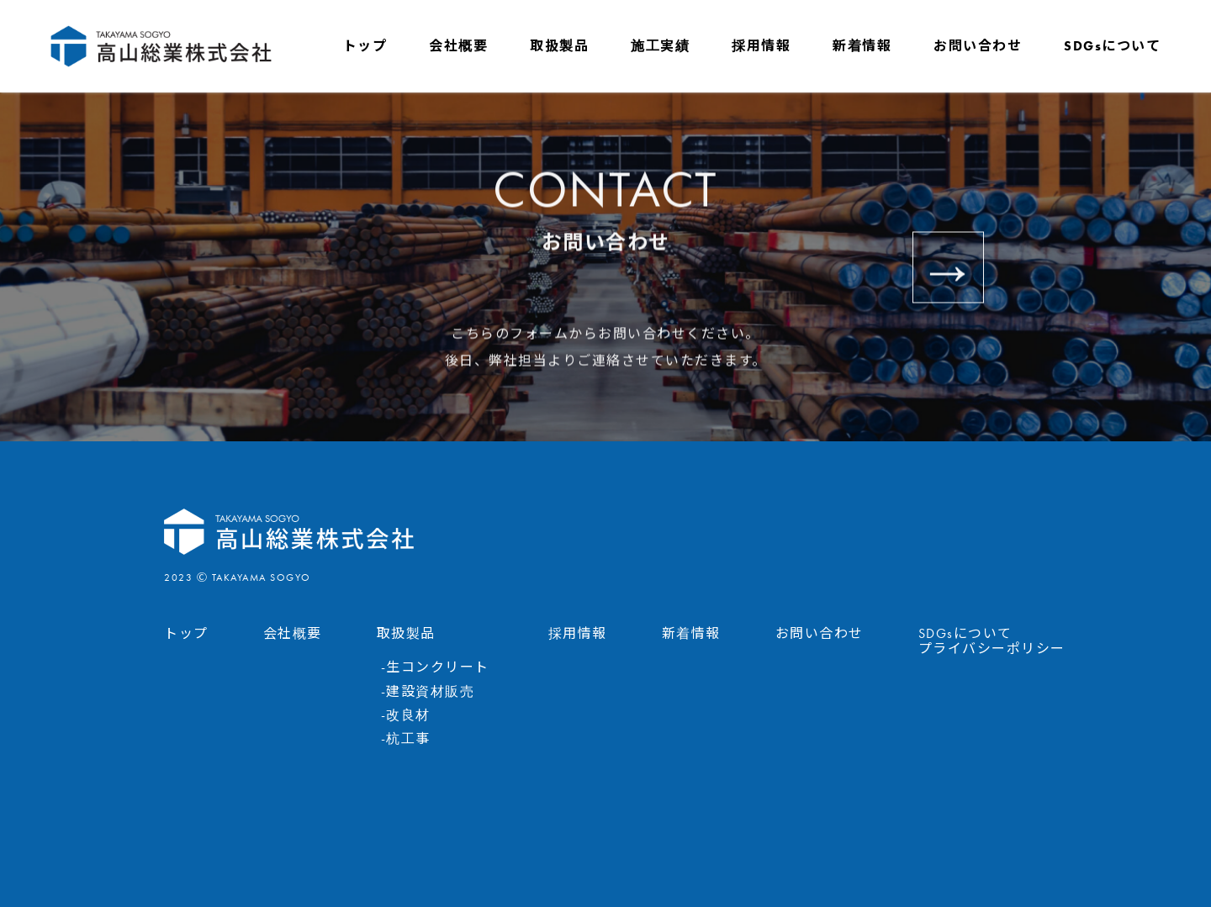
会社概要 (458, 46)
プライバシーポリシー (992, 648)
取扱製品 (559, 46)
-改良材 (406, 715)
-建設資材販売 (428, 691)
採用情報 (761, 46)
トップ (365, 46)
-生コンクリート (435, 667)
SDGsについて (1112, 46)
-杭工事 (406, 738)
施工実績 (660, 46)
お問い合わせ (977, 46)
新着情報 (862, 46)
